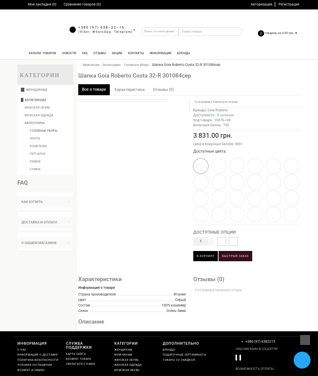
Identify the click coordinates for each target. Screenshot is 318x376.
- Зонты (34, 138)
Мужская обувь (37, 107)
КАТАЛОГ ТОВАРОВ (41, 53)
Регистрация (288, 4)
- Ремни (34, 161)
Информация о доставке (37, 354)
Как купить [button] (45, 202)
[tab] (45, 202)
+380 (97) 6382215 (260, 341)
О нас (21, 349)
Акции (117, 53)
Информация (160, 53)
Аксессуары (34, 123)
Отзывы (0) (163, 89)
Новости (69, 53)
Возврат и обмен (31, 370)
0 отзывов (201, 102)
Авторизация (261, 4)
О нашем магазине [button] (45, 243)
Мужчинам (33, 100)
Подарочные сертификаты (184, 354)
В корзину (205, 256)
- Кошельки (37, 146)
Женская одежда (128, 365)
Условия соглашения (34, 365)
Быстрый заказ (235, 256)
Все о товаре (94, 89)
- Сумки (34, 169)
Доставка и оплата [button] (45, 222)
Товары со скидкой (179, 360)
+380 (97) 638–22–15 (101, 27)
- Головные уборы (42, 130)
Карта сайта (76, 354)
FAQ (84, 53)
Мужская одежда (39, 115)
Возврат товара (78, 359)
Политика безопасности (37, 360)
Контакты (136, 53)
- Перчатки (36, 154)
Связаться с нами (80, 364)
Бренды (183, 53)
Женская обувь (126, 360)
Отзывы (99, 53)
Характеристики (129, 89)
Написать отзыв (225, 102)
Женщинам (34, 90)
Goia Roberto (217, 110)
